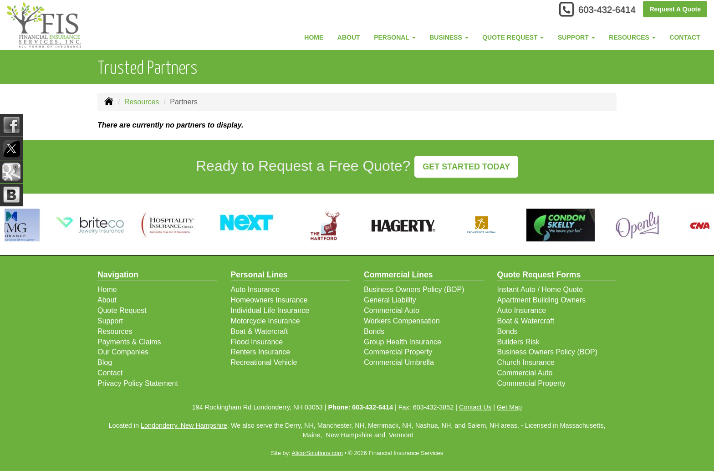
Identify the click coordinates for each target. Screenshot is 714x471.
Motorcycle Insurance (265, 321)
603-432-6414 (602, 10)
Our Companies (122, 352)
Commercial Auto (391, 310)
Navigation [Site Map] (117, 274)
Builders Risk (518, 342)
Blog (104, 362)
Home (313, 37)
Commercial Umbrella (399, 362)
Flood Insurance (257, 342)
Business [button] (448, 37)
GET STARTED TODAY (466, 166)
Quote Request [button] (513, 37)
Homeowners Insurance (269, 300)
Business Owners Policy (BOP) (414, 289)
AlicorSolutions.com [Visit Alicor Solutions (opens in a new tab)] (316, 453)
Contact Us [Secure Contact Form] (475, 407)
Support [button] (576, 37)
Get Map (509, 407)
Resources (141, 102)
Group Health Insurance (402, 342)
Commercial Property (398, 352)
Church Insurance (526, 362)
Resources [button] (632, 37)
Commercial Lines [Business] (398, 274)
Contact (684, 37)
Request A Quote (675, 10)
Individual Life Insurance (270, 310)
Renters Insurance (261, 352)
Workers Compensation (402, 321)
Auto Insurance (255, 289)
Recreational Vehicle (264, 362)
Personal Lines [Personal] (259, 274)
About (348, 37)
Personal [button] (394, 37)
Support (110, 321)
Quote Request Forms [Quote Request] (539, 274)
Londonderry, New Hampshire (184, 425)
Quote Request (122, 310)
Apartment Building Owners (541, 300)
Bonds (374, 331)
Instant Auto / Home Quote (540, 289)
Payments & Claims (129, 342)
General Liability (390, 300)
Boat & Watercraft (259, 331)
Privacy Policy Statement (137, 383)
